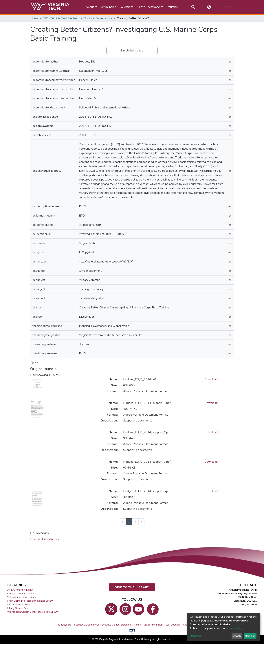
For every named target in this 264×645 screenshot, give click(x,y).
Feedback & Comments (86, 624)
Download (211, 379)
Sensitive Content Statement (116, 624)
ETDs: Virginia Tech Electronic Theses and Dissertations (61, 18)
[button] (209, 7)
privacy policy (234, 628)
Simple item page (132, 51)
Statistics (172, 7)
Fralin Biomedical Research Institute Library (30, 600)
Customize (195, 635)
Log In (227, 7)
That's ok (250, 635)
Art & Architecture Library (20, 589)
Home (34, 18)
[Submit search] (193, 7)
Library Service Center (19, 608)
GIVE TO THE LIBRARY (132, 587)
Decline (236, 635)
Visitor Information (153, 624)
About (90, 7)
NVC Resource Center (19, 604)
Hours (137, 624)
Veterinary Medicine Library (21, 597)
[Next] (141, 521)
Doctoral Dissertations (98, 18)
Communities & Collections (116, 7)
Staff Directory (173, 624)
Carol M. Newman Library (20, 593)
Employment (64, 624)
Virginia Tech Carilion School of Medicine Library (32, 612)
